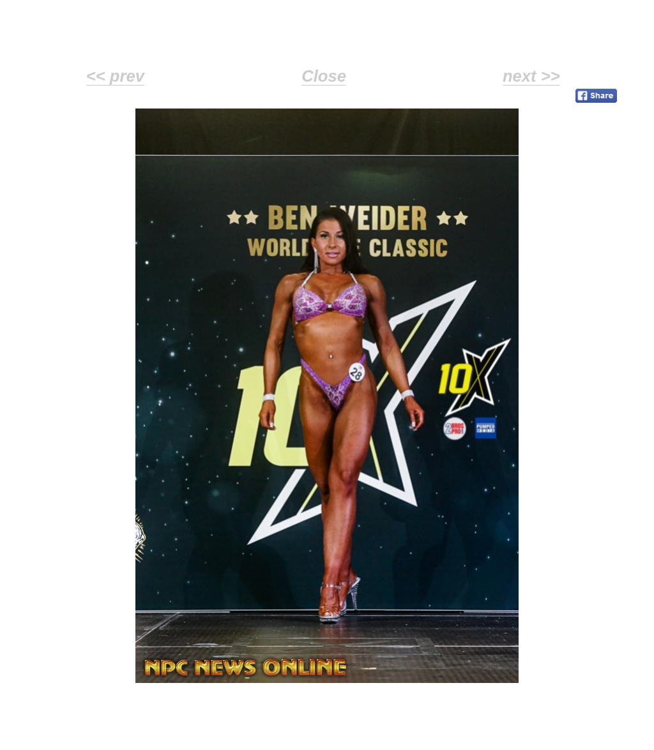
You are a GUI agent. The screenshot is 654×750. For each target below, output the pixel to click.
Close (323, 76)
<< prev (115, 76)
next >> (531, 76)
